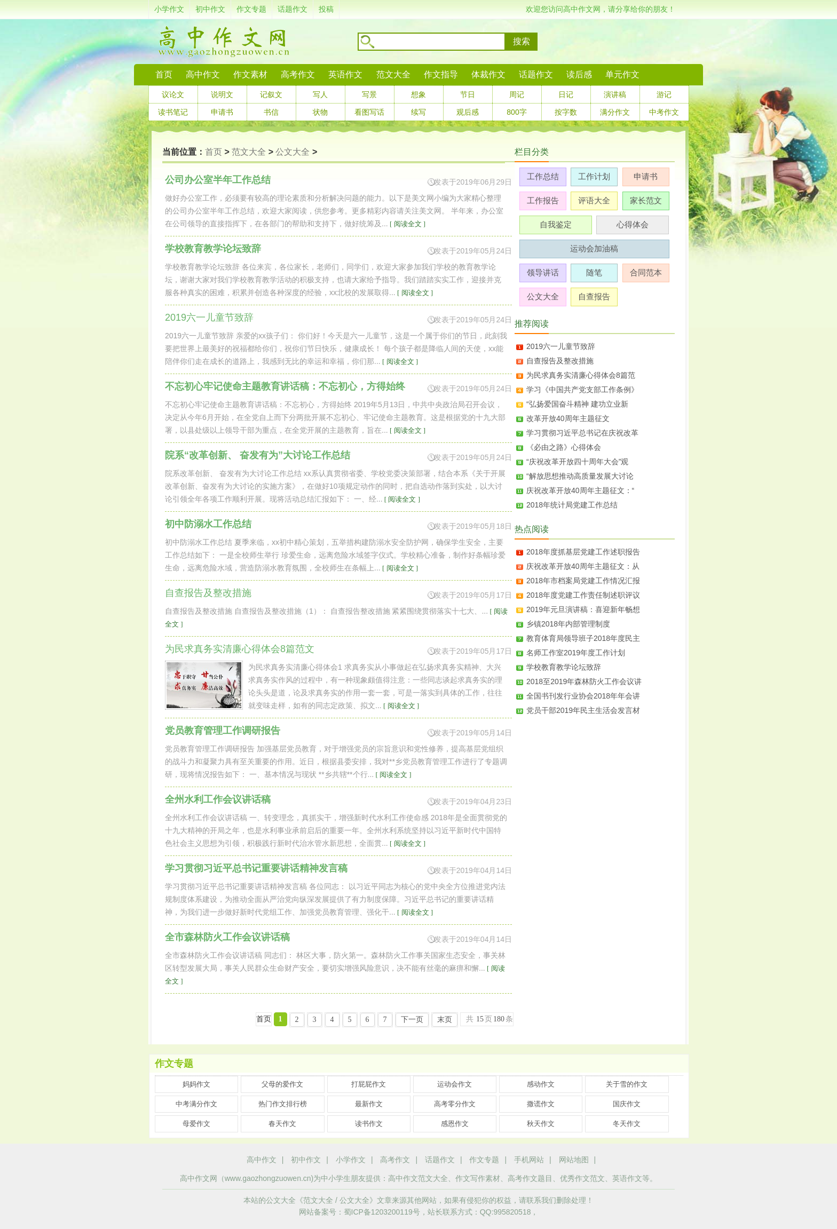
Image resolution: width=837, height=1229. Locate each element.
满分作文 (615, 112)
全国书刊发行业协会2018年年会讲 (583, 696)
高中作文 (262, 1159)
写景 (369, 94)
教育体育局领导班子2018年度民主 (583, 638)
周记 (516, 94)
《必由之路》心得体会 (563, 447)
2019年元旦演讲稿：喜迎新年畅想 (583, 609)
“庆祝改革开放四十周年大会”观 (577, 461)
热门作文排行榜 (282, 1104)
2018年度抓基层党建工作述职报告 (583, 552)
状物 (320, 112)
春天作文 (282, 1124)
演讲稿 (615, 94)
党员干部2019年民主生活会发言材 (583, 710)
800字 (516, 112)
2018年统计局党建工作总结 (572, 505)
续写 (418, 112)
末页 (444, 1020)
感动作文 (541, 1084)
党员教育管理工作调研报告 (222, 730)
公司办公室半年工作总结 (218, 180)
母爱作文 (196, 1124)
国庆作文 (627, 1104)
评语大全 (594, 200)
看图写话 (369, 112)
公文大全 (292, 151)
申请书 (222, 112)
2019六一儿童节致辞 (560, 346)
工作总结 (543, 176)
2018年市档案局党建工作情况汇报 (583, 580)
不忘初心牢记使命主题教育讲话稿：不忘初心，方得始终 (285, 386)
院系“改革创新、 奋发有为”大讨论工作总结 (257, 455)
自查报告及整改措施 (560, 360)
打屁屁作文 (368, 1084)
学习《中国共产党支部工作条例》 (582, 389)
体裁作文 (488, 74)
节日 (467, 94)
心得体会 (633, 224)
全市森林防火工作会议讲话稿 (227, 937)
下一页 (412, 1020)
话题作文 (292, 9)
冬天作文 (627, 1124)
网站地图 (574, 1159)
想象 (418, 94)
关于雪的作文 (627, 1084)
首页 (163, 74)
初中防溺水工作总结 (208, 524)
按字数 (566, 112)
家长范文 (646, 200)
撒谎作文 (541, 1104)
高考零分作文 (455, 1104)
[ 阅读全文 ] (406, 224)
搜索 (521, 41)
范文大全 (393, 74)
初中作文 (210, 9)
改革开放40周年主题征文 (568, 418)
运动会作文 (454, 1084)
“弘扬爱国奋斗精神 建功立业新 (577, 404)
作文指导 (441, 74)
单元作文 (622, 74)
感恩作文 (455, 1124)
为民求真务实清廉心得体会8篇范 (580, 375)
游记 (664, 94)
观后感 (467, 112)
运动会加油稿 (594, 248)
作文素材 (250, 74)
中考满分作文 (196, 1104)
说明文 (222, 94)
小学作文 (169, 9)
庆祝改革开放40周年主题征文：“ (580, 490)
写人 (320, 94)
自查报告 (594, 296)
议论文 (173, 94)
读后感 (579, 74)
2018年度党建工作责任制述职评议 (583, 595)
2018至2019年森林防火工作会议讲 (584, 681)
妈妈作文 (196, 1084)
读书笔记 (173, 112)
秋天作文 (541, 1124)
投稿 (326, 9)
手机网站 (529, 1159)
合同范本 (646, 272)
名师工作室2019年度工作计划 (575, 652)
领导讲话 (543, 272)
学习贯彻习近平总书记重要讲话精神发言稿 (256, 868)
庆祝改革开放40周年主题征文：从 (582, 566)
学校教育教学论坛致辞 (213, 248)
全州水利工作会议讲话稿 (218, 799)
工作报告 (543, 200)
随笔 (594, 272)
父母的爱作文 (282, 1084)
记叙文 (271, 94)
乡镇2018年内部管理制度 (568, 624)
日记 (565, 94)
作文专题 (251, 9)
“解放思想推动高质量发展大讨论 (580, 476)
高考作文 (298, 74)
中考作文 (664, 112)
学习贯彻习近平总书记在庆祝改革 (582, 433)
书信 (271, 112)
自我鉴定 (556, 224)
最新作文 (369, 1104)
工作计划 (594, 176)
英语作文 (345, 74)
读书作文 (369, 1124)
